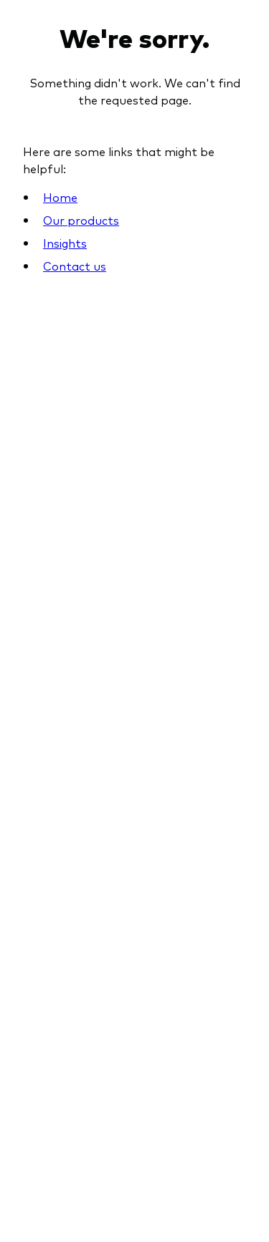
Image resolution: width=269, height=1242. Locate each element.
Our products (81, 220)
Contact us (74, 265)
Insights (65, 243)
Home (60, 197)
